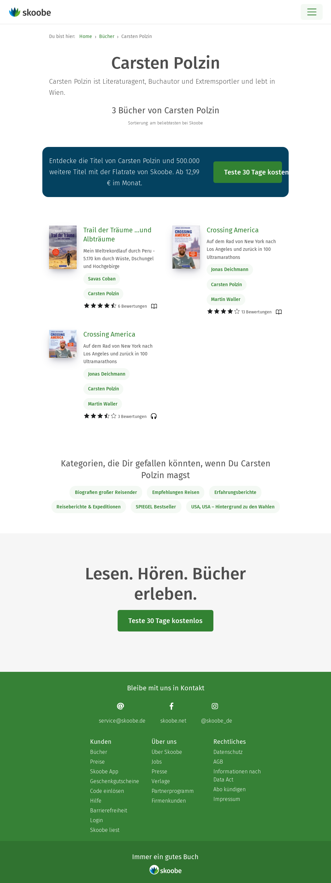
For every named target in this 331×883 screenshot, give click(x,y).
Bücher (106, 36)
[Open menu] (312, 12)
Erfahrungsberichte (235, 492)
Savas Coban (102, 279)
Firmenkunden (169, 801)
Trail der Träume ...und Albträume (117, 234)
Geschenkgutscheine (114, 781)
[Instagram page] (216, 713)
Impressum (226, 799)
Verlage (161, 781)
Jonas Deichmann (229, 269)
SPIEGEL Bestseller (156, 507)
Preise (97, 762)
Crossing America (233, 230)
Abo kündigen (229, 789)
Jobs (157, 762)
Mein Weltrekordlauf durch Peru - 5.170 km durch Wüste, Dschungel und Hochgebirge (119, 258)
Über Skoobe (167, 752)
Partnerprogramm (173, 791)
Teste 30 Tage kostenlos (253, 172)
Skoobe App (104, 771)
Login (96, 820)
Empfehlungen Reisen (175, 492)
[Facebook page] (173, 713)
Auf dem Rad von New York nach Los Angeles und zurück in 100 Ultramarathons (241, 249)
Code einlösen (107, 791)
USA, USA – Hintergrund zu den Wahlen (233, 507)
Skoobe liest (104, 830)
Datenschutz (228, 752)
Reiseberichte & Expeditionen (88, 507)
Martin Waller (226, 299)
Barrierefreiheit (108, 810)
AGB (218, 762)
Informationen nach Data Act (237, 775)
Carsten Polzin (103, 294)
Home (85, 36)
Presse (159, 771)
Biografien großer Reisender (106, 492)
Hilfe (95, 801)
